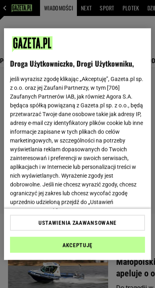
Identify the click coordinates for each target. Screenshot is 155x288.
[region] (77, 144)
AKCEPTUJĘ (77, 245)
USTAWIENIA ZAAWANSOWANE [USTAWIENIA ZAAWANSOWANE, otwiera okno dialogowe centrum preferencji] (77, 223)
